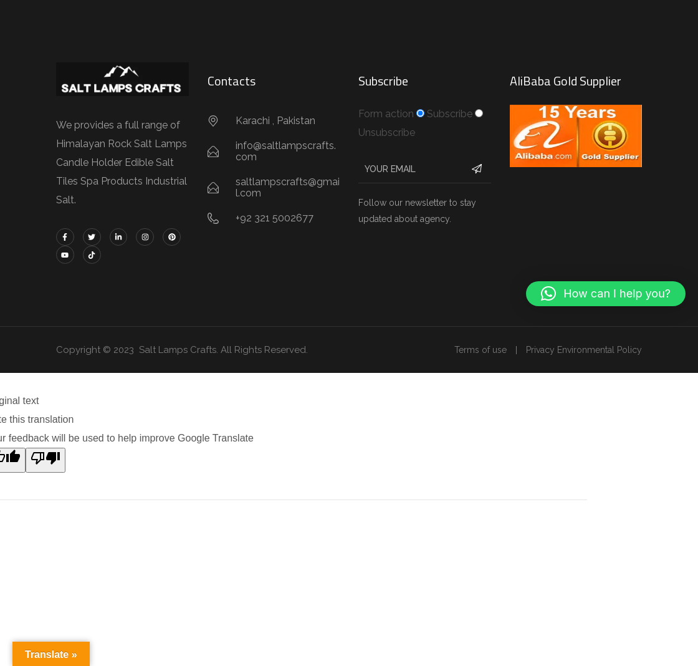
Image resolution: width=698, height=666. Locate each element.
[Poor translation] (45, 460)
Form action (386, 114)
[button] (606, 293)
